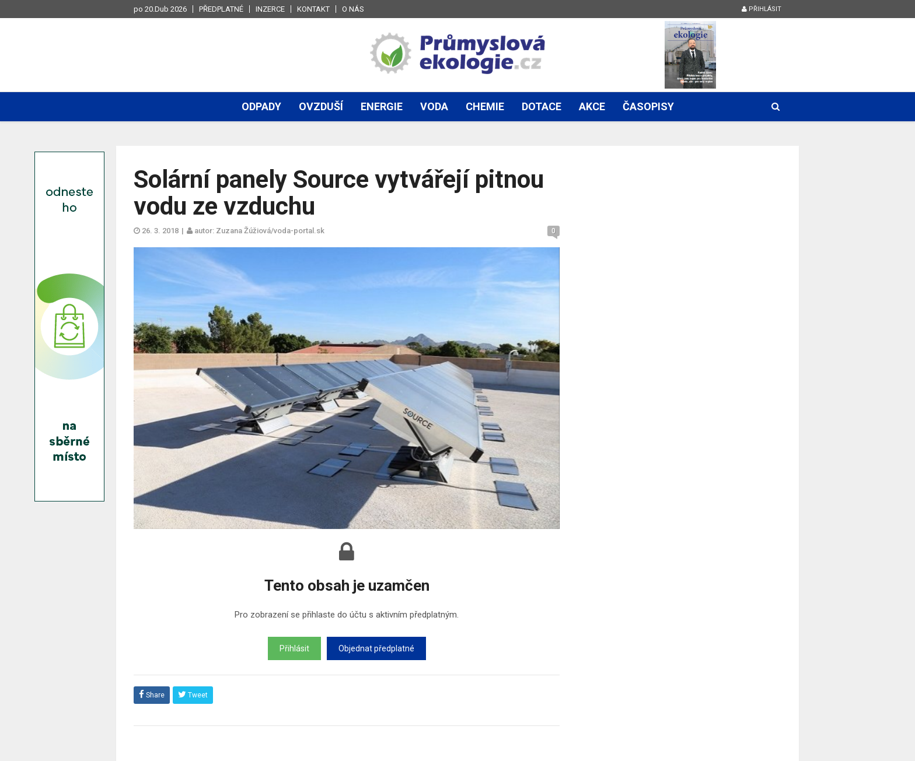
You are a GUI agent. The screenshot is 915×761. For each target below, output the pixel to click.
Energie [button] (382, 106)
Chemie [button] (485, 106)
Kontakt (313, 9)
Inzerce (270, 9)
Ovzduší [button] (321, 106)
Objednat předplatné (376, 648)
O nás (353, 9)
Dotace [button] (541, 106)
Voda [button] (434, 106)
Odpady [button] (261, 106)
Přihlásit (761, 9)
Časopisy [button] (648, 106)
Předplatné (221, 9)
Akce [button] (592, 106)
